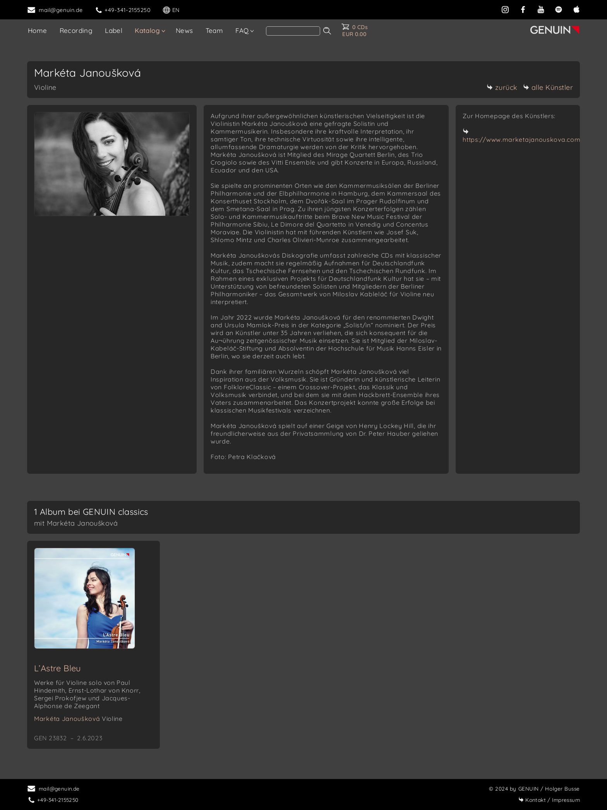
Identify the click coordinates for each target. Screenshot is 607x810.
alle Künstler (548, 87)
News (184, 30)
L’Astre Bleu (57, 668)
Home (37, 30)
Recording (76, 30)
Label (113, 30)
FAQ (242, 30)
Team (214, 30)
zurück (502, 87)
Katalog (147, 30)
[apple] (576, 9)
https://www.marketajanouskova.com (521, 139)
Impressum (549, 799)
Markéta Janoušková (78, 718)
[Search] (293, 31)
